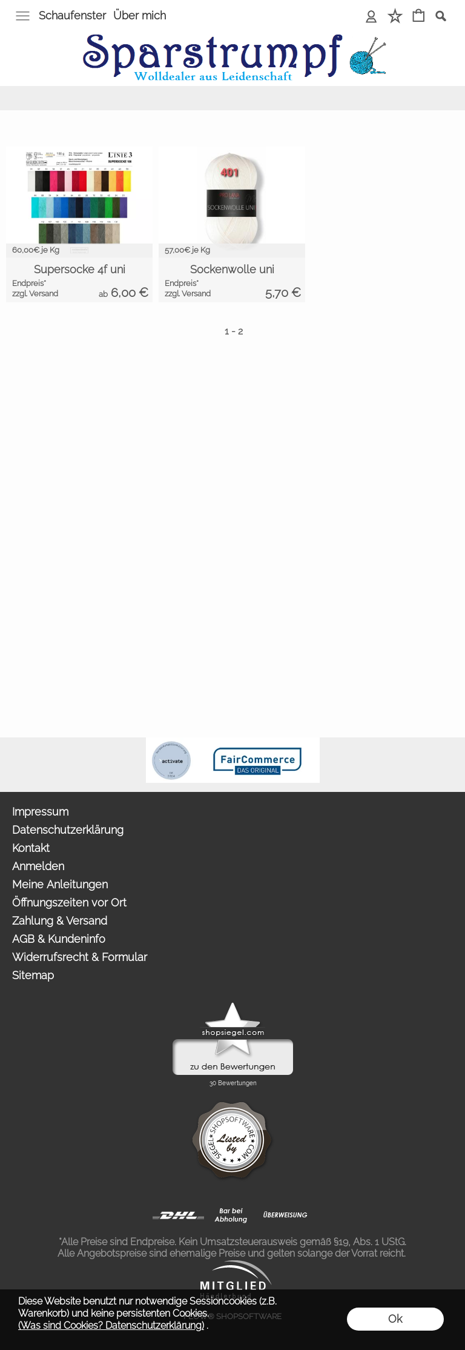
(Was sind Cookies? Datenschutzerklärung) (111, 1325)
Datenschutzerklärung (68, 829)
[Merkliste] (395, 16)
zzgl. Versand (35, 293)
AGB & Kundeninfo (58, 939)
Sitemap (33, 975)
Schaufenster (72, 15)
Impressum (40, 811)
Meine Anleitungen (60, 884)
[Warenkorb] (418, 16)
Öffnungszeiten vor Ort (69, 902)
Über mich (139, 15)
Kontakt (31, 848)
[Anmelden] (371, 16)
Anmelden (38, 866)
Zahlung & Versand (59, 920)
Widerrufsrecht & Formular (79, 957)
